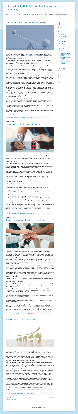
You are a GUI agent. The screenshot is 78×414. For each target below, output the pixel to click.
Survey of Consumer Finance (31, 55)
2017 (61, 80)
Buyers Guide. (15, 114)
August (62, 41)
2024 (61, 33)
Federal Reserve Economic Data (20, 352)
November (63, 36)
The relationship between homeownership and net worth (26, 23)
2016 (61, 82)
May (61, 46)
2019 (61, 77)
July (61, 43)
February (62, 51)
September (63, 39)
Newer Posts (8, 397)
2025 (61, 31)
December (63, 34)
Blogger (44, 407)
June (62, 45)
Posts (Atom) (13, 399)
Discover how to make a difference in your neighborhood (26, 220)
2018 (61, 79)
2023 (61, 70)
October (62, 38)
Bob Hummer (63, 22)
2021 (61, 73)
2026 (61, 29)
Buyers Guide (15, 389)
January (62, 68)
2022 (61, 72)
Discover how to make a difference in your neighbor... (65, 62)
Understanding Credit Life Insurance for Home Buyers (25, 124)
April (62, 48)
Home (30, 397)
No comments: (22, 117)
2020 (61, 75)
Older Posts (51, 397)
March (62, 50)
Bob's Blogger (63, 23)
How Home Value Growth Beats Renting (20, 320)
